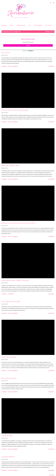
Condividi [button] (4, 66)
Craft (30, 25)
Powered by (28, 50)
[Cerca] (50, 2)
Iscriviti (28, 45)
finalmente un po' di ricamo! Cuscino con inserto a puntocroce (18, 223)
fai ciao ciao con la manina (9, 378)
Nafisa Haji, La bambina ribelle (10, 165)
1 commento (11, 293)
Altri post (51, 474)
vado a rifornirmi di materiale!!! (11, 301)
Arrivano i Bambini (38, 25)
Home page (4, 25)
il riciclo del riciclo (7, 435)
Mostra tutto (49, 31)
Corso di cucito (48, 25)
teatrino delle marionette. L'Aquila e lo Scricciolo (15, 280)
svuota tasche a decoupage (9, 357)
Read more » (51, 66)
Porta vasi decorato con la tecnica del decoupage (15, 110)
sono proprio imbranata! (8, 457)
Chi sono (11, 25)
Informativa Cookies (21, 25)
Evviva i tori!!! (6, 52)
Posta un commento (13, 66)
